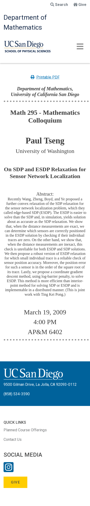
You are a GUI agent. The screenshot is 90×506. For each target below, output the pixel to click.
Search (59, 4)
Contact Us (13, 439)
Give (80, 4)
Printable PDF (45, 77)
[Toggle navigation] (80, 46)
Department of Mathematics (25, 22)
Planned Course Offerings (25, 430)
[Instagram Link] (9, 470)
